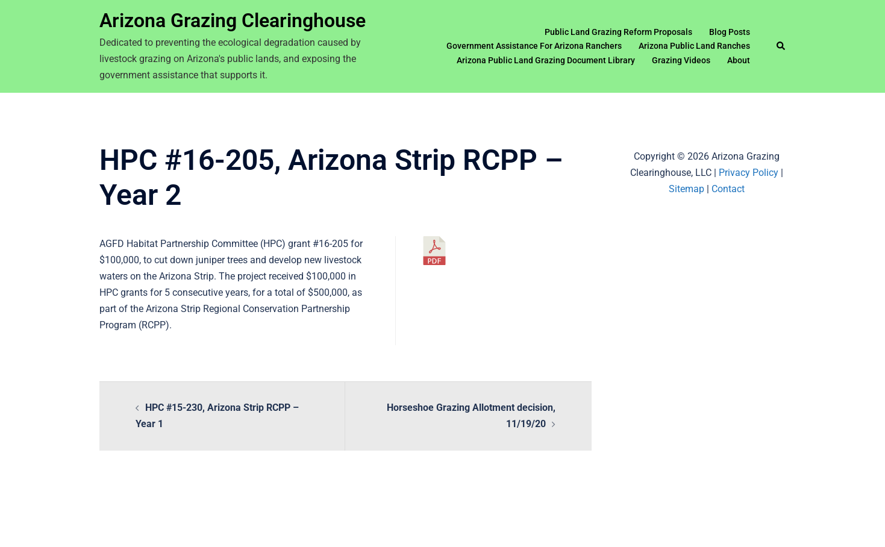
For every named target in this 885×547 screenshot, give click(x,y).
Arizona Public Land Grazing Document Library (546, 60)
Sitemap (686, 189)
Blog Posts (729, 32)
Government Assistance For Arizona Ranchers (534, 46)
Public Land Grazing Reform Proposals (618, 32)
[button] (781, 46)
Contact (728, 189)
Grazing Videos (681, 60)
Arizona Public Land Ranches (694, 46)
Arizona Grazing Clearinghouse (232, 20)
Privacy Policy (748, 172)
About (738, 60)
